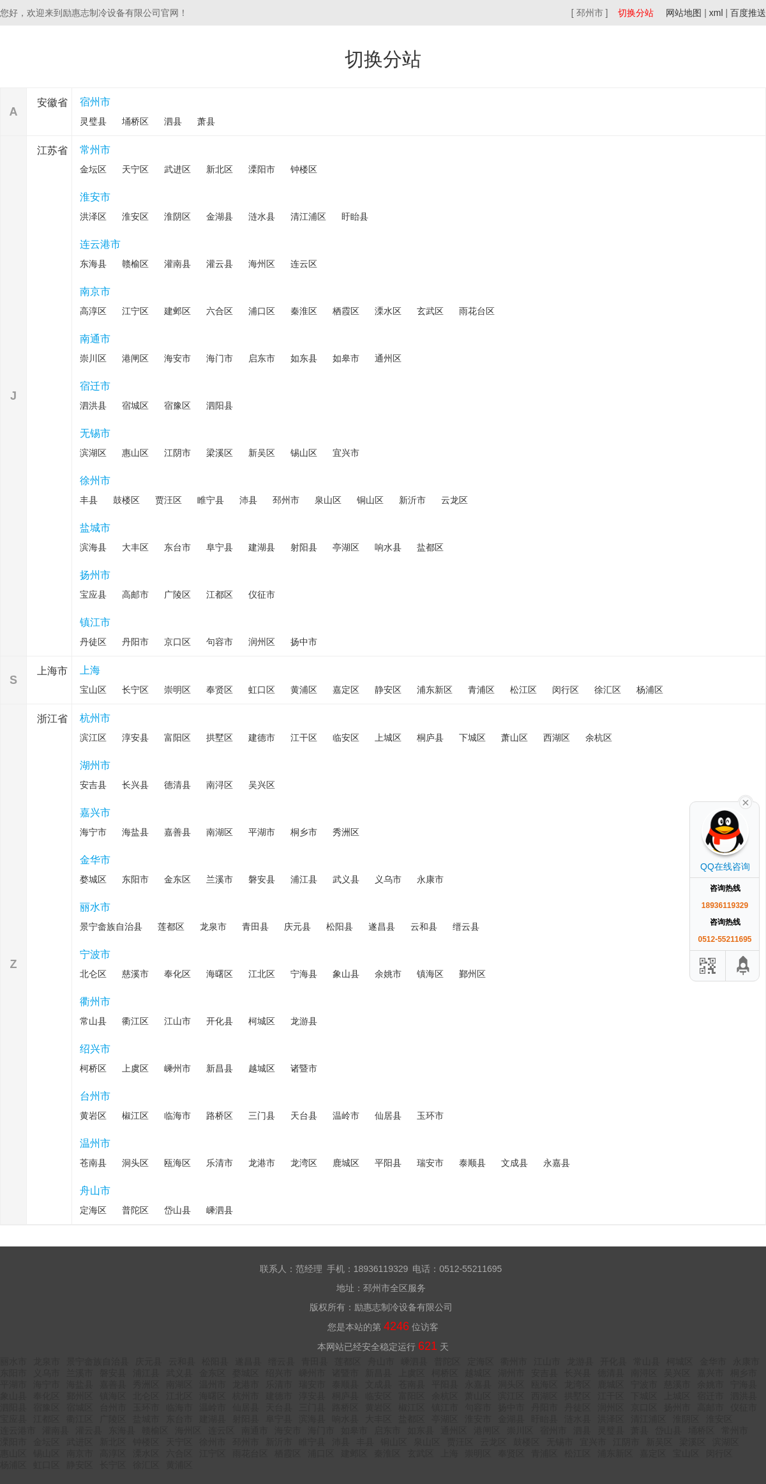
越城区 (261, 1068)
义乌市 (388, 879)
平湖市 (261, 832)
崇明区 (177, 690)
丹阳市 (135, 642)
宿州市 (95, 101)
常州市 (95, 149)
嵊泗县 (219, 1210)
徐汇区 (607, 690)
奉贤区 (219, 690)
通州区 (388, 358)
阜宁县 (219, 547)
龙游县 (303, 1021)
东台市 (177, 547)
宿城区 (135, 405)
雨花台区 (477, 311)
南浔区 (219, 785)
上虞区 (135, 1068)
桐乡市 (303, 832)
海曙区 (219, 974)
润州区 (261, 642)
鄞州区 (472, 974)
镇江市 (95, 622)
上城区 (388, 737)
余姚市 (388, 974)
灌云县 (219, 264)
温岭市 (346, 1115)
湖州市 (95, 765)
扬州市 (95, 575)
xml (716, 13)
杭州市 (95, 718)
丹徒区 (93, 642)
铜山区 (370, 500)
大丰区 (135, 547)
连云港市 (100, 244)
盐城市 (95, 527)
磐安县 (261, 879)
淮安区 (135, 216)
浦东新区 (435, 690)
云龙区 (454, 500)
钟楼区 (303, 169)
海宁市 (93, 832)
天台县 (303, 1115)
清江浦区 (308, 216)
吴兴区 (261, 785)
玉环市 (430, 1115)
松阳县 (339, 926)
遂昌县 (381, 926)
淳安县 (135, 737)
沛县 (248, 500)
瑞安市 (430, 1163)
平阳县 (388, 1163)
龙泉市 (213, 926)
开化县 (219, 1021)
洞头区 (135, 1163)
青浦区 (481, 690)
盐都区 (430, 547)
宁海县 (303, 974)
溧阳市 (261, 169)
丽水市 (95, 907)
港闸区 (135, 358)
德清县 (177, 785)
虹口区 (261, 690)
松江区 (523, 690)
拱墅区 (219, 737)
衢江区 (135, 1021)
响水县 (388, 547)
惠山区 (135, 453)
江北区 (261, 974)
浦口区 (261, 311)
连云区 (303, 264)
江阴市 (177, 453)
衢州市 (95, 1001)
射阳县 (303, 547)
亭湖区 (346, 547)
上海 (90, 670)
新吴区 (261, 453)
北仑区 (93, 974)
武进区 (177, 169)
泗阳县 (219, 405)
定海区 (93, 1210)
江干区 (303, 737)
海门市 (219, 358)
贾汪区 (168, 500)
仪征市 (261, 594)
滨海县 (93, 547)
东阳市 (135, 879)
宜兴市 (346, 453)
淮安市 (95, 197)
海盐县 (135, 832)
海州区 (261, 264)
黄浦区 (303, 690)
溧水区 (388, 311)
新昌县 (219, 1068)
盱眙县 (355, 216)
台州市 (95, 1096)
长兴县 (135, 785)
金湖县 (219, 216)
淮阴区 (177, 216)
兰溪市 (219, 879)
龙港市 (261, 1163)
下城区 (472, 737)
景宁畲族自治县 (111, 926)
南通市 (95, 338)
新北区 (219, 169)
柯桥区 (93, 1068)
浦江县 (303, 879)
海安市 (177, 358)
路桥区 (219, 1115)
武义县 (346, 879)
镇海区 (430, 974)
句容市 (219, 642)
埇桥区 (135, 121)
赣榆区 (135, 264)
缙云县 (466, 926)
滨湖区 (93, 453)
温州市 (95, 1143)
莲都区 (171, 926)
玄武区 (430, 311)
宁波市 (95, 954)
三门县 (261, 1115)
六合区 (219, 311)
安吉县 (93, 785)
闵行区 (565, 690)
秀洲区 (346, 832)
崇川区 (93, 358)
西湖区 (556, 737)
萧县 (206, 121)
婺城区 (93, 879)
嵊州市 (177, 1068)
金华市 (95, 859)
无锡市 (95, 433)
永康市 (430, 879)
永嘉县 (556, 1163)
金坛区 (93, 169)
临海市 (177, 1115)
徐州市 (95, 480)
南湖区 (219, 832)
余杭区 (598, 737)
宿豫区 (177, 405)
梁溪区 (219, 453)
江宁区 (135, 311)
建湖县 (261, 547)
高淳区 (93, 311)
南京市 (95, 291)
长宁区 (135, 690)
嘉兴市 (95, 812)
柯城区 (261, 1021)
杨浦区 (649, 690)
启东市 (261, 358)
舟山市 (95, 1190)
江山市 (177, 1021)
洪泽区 (93, 216)
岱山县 (177, 1210)
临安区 (346, 737)
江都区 (219, 594)
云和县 (423, 926)
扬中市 (303, 642)
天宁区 (135, 169)
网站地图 (684, 13)
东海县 (93, 264)
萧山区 (514, 737)
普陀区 (135, 1210)
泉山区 (328, 500)
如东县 (303, 358)
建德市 (261, 737)
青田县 (255, 926)
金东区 (177, 879)
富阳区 (177, 737)
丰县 (89, 500)
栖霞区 (346, 311)
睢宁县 (210, 500)
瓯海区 (177, 1163)
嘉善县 (177, 832)
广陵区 (177, 594)
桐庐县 (430, 737)
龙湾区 (303, 1163)
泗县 (173, 121)
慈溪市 (135, 974)
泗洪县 (93, 405)
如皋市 (346, 358)
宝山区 (93, 690)
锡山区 (303, 453)
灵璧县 (93, 121)
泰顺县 (472, 1163)
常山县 (93, 1021)
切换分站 (636, 13)
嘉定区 (346, 690)
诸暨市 (303, 1068)
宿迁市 (95, 386)
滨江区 (93, 737)
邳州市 (286, 500)
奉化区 (177, 974)
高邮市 (135, 594)
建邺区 (177, 311)
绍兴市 (95, 1048)
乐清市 (219, 1163)
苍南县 (93, 1163)
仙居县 (388, 1115)
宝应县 (93, 594)
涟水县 (261, 216)
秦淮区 (303, 311)
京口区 (177, 642)
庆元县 (297, 926)
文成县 (514, 1163)
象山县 (346, 974)
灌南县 (177, 264)
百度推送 (748, 13)
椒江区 (135, 1115)
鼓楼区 (126, 500)
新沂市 (412, 500)
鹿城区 (346, 1163)
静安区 (388, 690)
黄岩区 (93, 1115)
